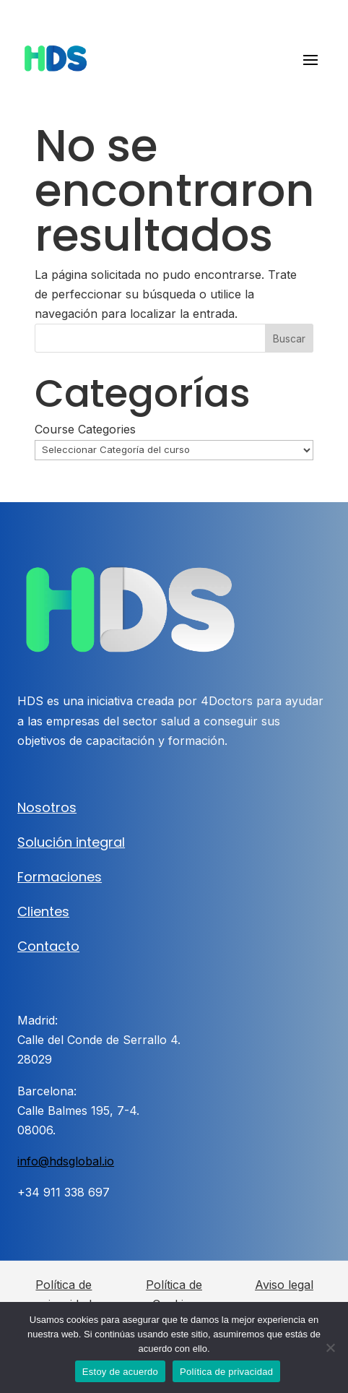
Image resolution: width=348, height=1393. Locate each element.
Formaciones (59, 877)
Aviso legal (284, 1284)
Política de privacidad (226, 1371)
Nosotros (47, 807)
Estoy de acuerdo (120, 1371)
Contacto (48, 946)
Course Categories (85, 429)
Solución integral (71, 842)
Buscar (289, 338)
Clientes (43, 911)
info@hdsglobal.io (65, 1161)
